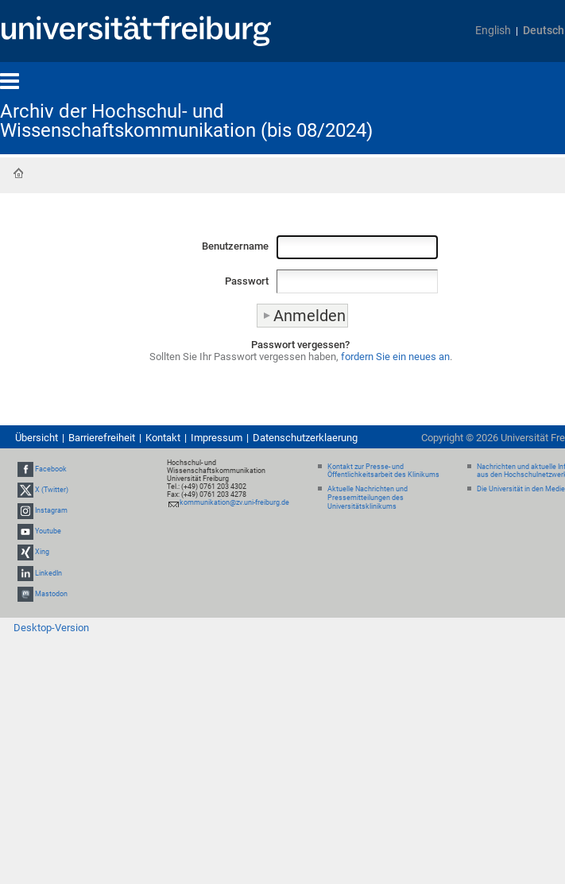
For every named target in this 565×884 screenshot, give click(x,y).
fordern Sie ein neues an (395, 357)
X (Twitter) (51, 490)
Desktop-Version (51, 628)
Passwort (247, 281)
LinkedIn (48, 573)
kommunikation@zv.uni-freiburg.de (234, 502)
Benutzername (235, 246)
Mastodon (51, 594)
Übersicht (36, 438)
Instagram (51, 510)
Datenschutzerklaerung (305, 438)
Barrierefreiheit (101, 438)
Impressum (216, 438)
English (493, 30)
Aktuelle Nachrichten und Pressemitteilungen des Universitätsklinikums (367, 497)
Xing (42, 552)
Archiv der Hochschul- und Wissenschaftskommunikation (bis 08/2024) (186, 121)
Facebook (51, 469)
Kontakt (162, 438)
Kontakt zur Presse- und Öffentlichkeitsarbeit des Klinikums (383, 471)
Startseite (18, 173)
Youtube (48, 531)
